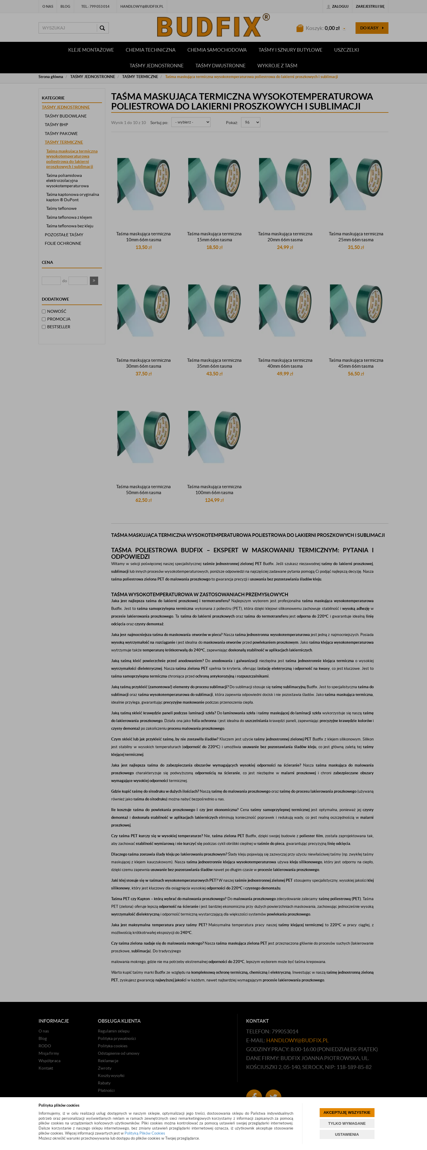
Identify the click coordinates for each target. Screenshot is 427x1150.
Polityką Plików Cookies (145, 1133)
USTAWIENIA (347, 1134)
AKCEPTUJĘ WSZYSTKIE (347, 1112)
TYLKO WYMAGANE (347, 1123)
